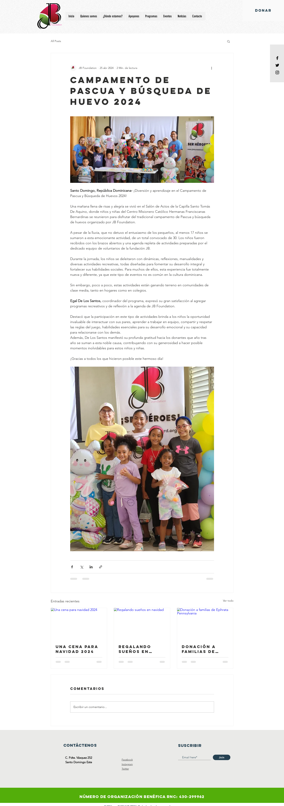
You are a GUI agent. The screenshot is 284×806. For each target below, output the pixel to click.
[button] (228, 41)
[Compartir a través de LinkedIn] (91, 567)
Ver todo (228, 600)
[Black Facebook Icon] (277, 58)
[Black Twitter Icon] (277, 65)
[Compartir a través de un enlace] (100, 567)
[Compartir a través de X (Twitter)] (81, 567)
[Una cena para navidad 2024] (79, 624)
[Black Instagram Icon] (277, 72)
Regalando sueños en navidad (135, 649)
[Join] (221, 757)
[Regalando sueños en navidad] (142, 624)
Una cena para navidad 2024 (77, 649)
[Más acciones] (211, 68)
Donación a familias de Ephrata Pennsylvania (202, 649)
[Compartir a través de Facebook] (72, 567)
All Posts (56, 41)
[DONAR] (263, 10)
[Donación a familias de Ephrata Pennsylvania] (205, 624)
